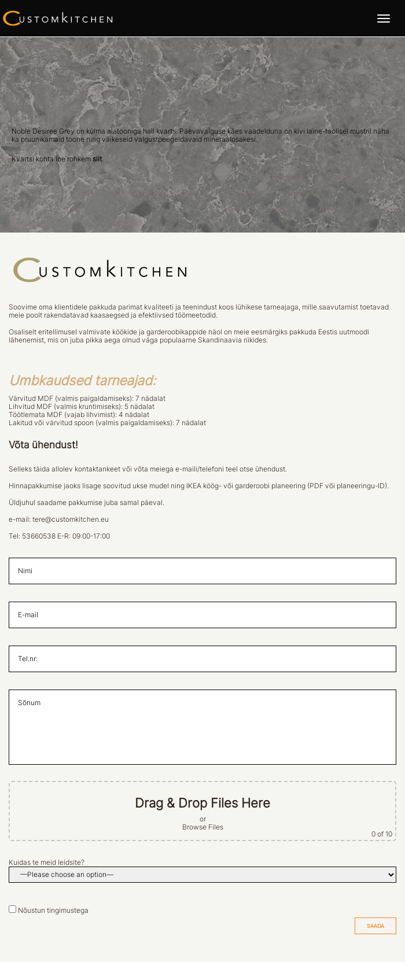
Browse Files (202, 827)
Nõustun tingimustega (53, 910)
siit (97, 159)
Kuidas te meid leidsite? (46, 862)
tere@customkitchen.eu (70, 519)
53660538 (39, 536)
